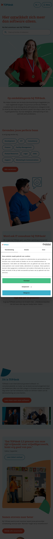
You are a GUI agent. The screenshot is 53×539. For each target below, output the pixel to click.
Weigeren (26, 293)
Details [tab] (26, 250)
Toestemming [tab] (9, 250)
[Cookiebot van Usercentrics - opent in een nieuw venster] (42, 244)
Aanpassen (26, 286)
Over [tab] (43, 250)
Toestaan (27, 280)
